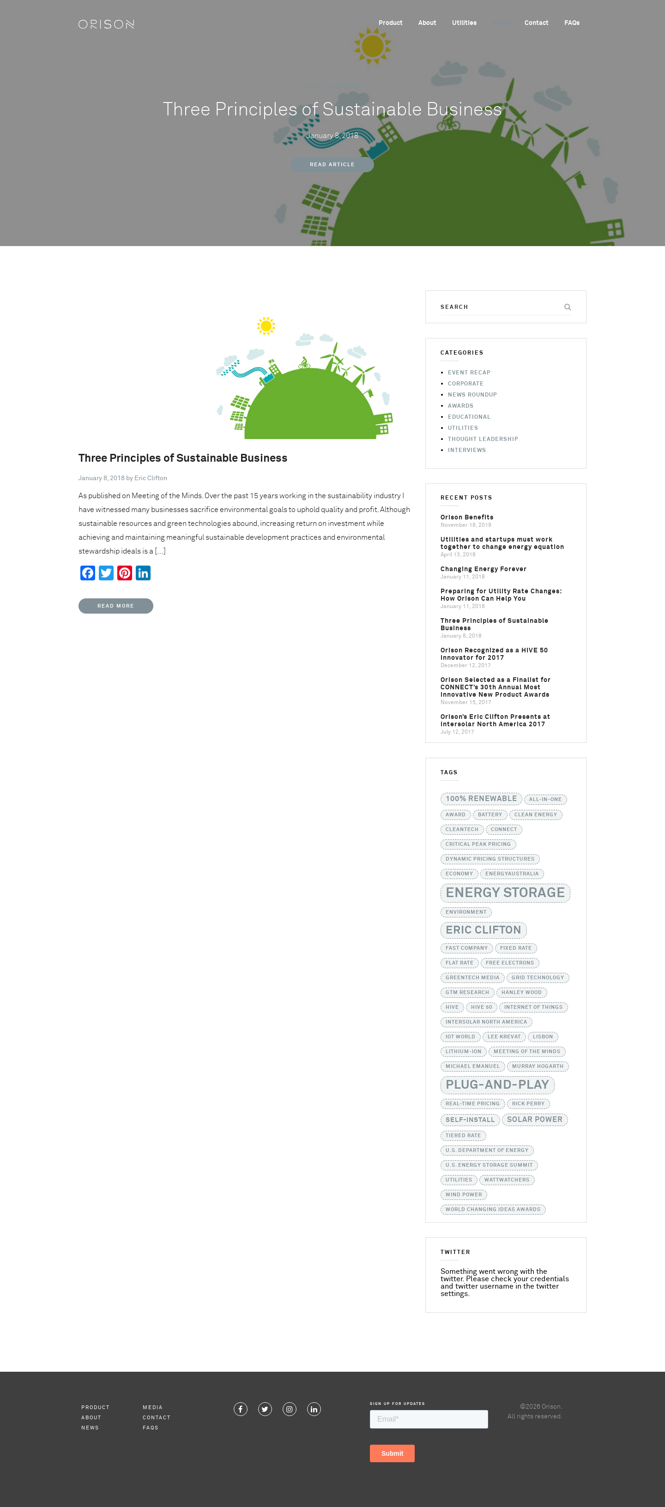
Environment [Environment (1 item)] (466, 912)
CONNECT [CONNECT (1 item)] (504, 829)
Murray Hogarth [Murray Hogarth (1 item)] (538, 1066)
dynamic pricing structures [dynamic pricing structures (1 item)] (490, 859)
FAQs (572, 23)
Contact (537, 23)
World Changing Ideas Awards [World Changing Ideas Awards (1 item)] (493, 1209)
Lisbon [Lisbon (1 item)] (543, 1037)
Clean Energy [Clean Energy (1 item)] (535, 815)
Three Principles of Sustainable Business (183, 458)
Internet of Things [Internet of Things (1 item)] (533, 1007)
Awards (461, 406)
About (427, 23)
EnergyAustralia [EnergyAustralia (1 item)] (512, 874)
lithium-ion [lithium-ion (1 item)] (464, 1051)
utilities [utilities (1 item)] (459, 1180)
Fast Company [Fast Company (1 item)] (467, 948)
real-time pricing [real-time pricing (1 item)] (473, 1104)
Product (391, 23)
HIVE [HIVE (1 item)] (452, 1007)
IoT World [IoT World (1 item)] (461, 1037)
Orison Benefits (467, 517)
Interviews (467, 450)
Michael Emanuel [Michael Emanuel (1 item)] (473, 1066)
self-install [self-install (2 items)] (470, 1120)
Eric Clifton (150, 478)
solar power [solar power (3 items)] (535, 1119)
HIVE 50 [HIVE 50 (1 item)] (481, 1007)
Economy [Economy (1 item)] (459, 874)
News (500, 23)
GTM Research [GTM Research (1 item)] (468, 992)
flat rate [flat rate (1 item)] (460, 963)
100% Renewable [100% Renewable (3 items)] (481, 799)
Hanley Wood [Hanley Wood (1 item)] (522, 992)
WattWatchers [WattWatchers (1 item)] (507, 1180)
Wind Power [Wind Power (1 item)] (464, 1195)
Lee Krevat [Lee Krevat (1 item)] (504, 1037)
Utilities (464, 23)
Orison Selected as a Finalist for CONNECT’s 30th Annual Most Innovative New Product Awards (496, 687)
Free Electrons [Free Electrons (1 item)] (510, 963)
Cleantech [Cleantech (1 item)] (462, 829)
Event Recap (469, 373)
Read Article (332, 164)
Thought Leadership (332, 86)
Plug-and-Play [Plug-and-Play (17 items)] (498, 1085)
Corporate (466, 384)
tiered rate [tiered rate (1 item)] (463, 1135)
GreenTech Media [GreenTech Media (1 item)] (473, 978)
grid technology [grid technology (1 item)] (538, 978)
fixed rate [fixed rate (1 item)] (516, 948)
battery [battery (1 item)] (490, 815)
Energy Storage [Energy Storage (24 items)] (505, 893)
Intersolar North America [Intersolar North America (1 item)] (486, 1022)
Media (153, 1407)
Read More (115, 606)
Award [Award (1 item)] (456, 815)
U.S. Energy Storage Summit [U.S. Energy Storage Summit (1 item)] (489, 1165)
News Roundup (472, 395)
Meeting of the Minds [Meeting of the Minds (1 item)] (527, 1051)
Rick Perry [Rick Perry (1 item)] (528, 1104)
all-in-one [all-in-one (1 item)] (545, 799)
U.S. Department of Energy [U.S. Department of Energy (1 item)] (487, 1150)
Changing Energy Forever (484, 569)
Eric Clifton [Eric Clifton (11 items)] (484, 930)
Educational (469, 417)
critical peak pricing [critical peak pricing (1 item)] (478, 844)
